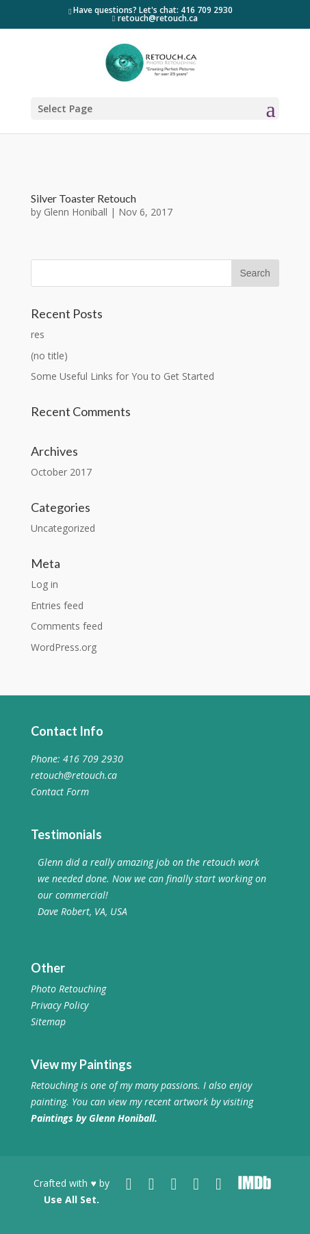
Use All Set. (71, 1199)
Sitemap (48, 1021)
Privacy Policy (59, 1005)
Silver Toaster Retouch (83, 198)
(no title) (49, 355)
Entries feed (57, 605)
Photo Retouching (68, 988)
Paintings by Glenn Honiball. (94, 1117)
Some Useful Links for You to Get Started (122, 376)
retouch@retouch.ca (74, 775)
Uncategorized (63, 528)
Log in (44, 584)
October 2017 (61, 471)
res (37, 334)
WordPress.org (63, 647)
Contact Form (60, 791)
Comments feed (67, 625)
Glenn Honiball (75, 211)
